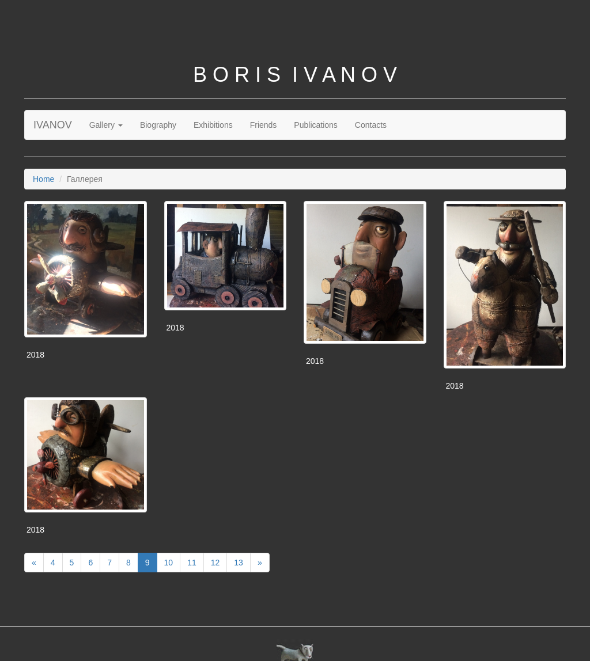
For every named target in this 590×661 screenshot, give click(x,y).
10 (168, 562)
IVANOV (52, 125)
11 (191, 562)
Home (43, 179)
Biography (158, 125)
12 (215, 562)
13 (238, 562)
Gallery (106, 125)
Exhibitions (213, 125)
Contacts (371, 125)
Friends (263, 125)
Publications (316, 125)
